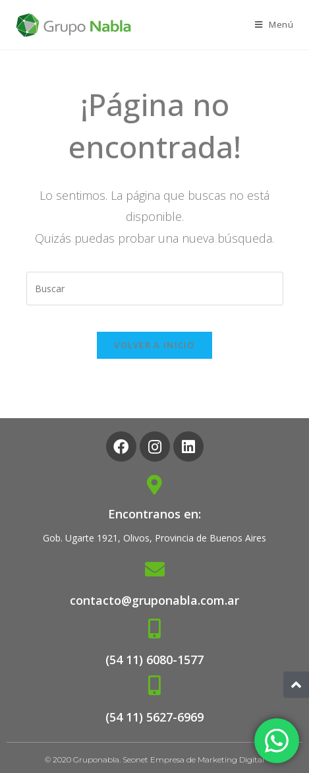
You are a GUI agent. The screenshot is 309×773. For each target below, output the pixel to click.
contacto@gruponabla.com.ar (154, 600)
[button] (296, 684)
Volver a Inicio (154, 345)
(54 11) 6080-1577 (154, 659)
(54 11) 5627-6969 (154, 717)
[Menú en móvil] (274, 24)
